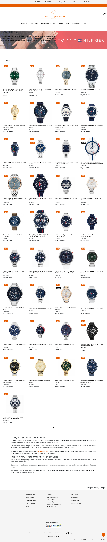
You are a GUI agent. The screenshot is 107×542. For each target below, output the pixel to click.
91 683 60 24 (38, 1)
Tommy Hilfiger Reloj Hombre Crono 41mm (40, 308)
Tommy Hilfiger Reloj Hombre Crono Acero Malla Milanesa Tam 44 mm (40, 272)
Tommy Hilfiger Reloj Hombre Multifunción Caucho (40, 126)
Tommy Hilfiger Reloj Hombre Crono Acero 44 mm (66, 199)
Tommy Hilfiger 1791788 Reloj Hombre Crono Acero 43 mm (13, 272)
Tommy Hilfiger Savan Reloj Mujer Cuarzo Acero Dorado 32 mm (14, 126)
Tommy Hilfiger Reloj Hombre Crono (64, 344)
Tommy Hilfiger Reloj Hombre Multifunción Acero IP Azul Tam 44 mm (92, 381)
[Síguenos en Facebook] (56, 536)
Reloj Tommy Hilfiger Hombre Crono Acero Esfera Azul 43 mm (66, 235)
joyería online (90, 470)
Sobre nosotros (30, 497)
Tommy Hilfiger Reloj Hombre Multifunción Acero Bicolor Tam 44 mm (14, 381)
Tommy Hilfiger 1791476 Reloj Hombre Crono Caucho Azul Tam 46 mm (39, 235)
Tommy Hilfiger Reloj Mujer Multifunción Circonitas (65, 308)
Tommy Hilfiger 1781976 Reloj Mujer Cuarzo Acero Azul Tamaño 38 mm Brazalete (14, 199)
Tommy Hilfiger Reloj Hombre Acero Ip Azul (14, 162)
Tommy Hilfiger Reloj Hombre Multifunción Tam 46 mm (14, 235)
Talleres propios (30, 503)
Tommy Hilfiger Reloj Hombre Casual (90, 89)
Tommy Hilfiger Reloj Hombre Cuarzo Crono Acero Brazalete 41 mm (13, 417)
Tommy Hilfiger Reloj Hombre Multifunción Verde (92, 272)
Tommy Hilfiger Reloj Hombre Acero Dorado (64, 381)
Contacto (28, 509)
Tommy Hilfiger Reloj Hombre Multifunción (92, 308)
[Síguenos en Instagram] (58, 536)
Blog (27, 506)
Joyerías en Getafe (31, 500)
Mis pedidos (74, 497)
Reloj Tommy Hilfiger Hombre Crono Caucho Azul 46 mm (90, 235)
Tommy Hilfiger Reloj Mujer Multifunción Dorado (39, 381)
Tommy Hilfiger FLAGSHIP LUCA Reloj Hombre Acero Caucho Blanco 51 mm (65, 272)
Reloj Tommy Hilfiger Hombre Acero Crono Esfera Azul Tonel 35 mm (66, 162)
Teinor (104, 539)
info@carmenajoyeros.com (54, 504)
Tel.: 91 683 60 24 (51, 506)
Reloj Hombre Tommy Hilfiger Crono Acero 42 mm (40, 162)
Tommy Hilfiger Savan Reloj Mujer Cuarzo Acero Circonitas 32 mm (40, 89)
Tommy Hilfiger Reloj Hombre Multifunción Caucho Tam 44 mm (92, 126)
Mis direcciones (75, 500)
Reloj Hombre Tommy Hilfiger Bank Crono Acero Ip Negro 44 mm (92, 344)
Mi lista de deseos (76, 503)
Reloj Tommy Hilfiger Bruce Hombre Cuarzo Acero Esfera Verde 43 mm (13, 89)
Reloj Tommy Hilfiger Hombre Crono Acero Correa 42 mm (66, 126)
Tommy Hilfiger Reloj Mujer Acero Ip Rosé (66, 89)
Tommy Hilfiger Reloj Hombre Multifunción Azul (14, 308)
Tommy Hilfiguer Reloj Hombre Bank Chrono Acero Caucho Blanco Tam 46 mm (92, 162)
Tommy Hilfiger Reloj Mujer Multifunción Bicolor (91, 199)
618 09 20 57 (47, 1)
